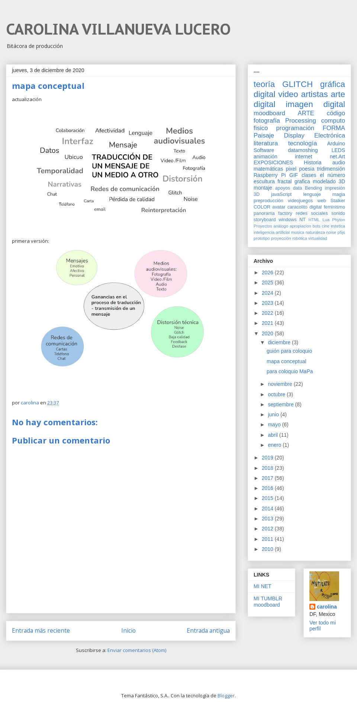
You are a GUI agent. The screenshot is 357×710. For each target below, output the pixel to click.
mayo (275, 424)
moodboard (269, 113)
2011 (268, 539)
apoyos (282, 188)
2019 (268, 458)
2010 (268, 549)
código (336, 113)
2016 (268, 488)
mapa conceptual (286, 361)
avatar (278, 207)
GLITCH (297, 84)
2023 (268, 303)
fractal (284, 181)
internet (303, 156)
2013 (268, 519)
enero (275, 445)
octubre (277, 394)
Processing (300, 120)
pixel (291, 169)
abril (273, 435)
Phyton (338, 219)
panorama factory (273, 213)
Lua (325, 219)
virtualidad (317, 238)
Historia (312, 162)
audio (338, 162)
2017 (268, 478)
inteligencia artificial (272, 232)
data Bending (307, 188)
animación (265, 156)
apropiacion (300, 226)
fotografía (267, 120)
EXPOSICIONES (273, 162)
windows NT (292, 219)
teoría (264, 84)
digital (315, 207)
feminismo (334, 207)
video (288, 94)
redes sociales (312, 213)
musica (297, 232)
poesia (306, 169)
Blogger (226, 695)
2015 (268, 498)
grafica (302, 181)
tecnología (302, 143)
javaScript (281, 194)
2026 (268, 272)
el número (332, 175)
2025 (268, 282)
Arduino (336, 143)
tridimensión (331, 169)
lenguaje (312, 194)
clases (309, 175)
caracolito (297, 207)
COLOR (262, 207)
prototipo (262, 238)
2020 (268, 333)
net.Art (337, 156)
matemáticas (268, 169)
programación (295, 128)
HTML (314, 219)
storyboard (265, 219)
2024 (268, 293)
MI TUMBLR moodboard (268, 602)
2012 (268, 529)
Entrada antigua (208, 630)
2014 (268, 508)
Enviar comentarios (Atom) (136, 650)
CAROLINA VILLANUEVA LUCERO (118, 29)
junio (274, 414)
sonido (338, 213)
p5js (341, 232)
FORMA (333, 128)
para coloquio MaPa (290, 371)
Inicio (128, 630)
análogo (280, 226)
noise (331, 232)
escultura (264, 181)
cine (325, 226)
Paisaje (264, 135)
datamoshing (303, 150)
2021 (268, 323)
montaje (263, 188)
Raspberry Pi (270, 175)
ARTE (306, 113)
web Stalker (331, 200)
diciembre (280, 342)
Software (264, 150)
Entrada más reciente (41, 630)
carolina (327, 607)
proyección (281, 238)
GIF (293, 175)
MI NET (262, 586)
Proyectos (263, 226)
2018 (268, 468)
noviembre (280, 384)
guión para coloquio (289, 351)
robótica (299, 238)
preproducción (268, 200)
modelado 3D (329, 181)
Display (294, 135)
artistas (314, 94)
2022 (268, 313)
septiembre (281, 404)
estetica (338, 226)
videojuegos (300, 200)
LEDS (338, 150)
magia (338, 194)
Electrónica (329, 135)
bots (316, 226)
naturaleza (315, 232)
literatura (266, 143)
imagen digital (315, 104)
